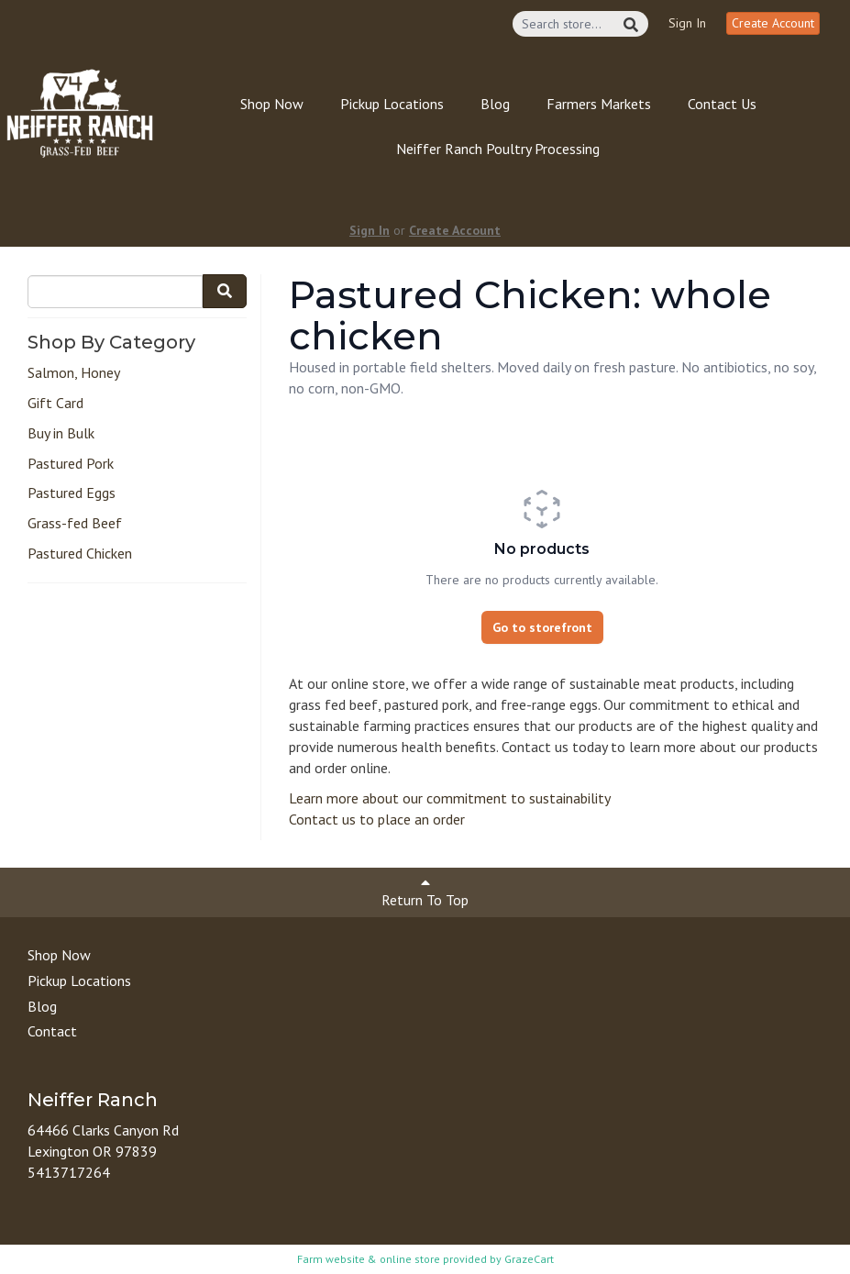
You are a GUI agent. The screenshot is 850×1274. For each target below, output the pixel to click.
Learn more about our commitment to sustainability (450, 798)
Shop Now (272, 103)
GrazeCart (529, 1259)
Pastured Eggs (72, 492)
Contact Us (722, 103)
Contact (52, 1031)
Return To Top (425, 892)
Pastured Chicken (80, 553)
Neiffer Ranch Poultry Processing (498, 148)
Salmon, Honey (74, 372)
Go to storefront (542, 627)
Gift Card (55, 402)
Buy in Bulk (61, 433)
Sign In (687, 23)
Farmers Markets (598, 103)
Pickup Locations (392, 103)
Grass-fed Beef (75, 523)
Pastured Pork (71, 463)
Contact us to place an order (377, 819)
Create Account (773, 23)
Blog (495, 103)
